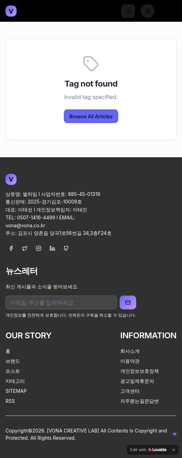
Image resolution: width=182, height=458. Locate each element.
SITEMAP (16, 391)
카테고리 (15, 381)
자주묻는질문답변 (139, 401)
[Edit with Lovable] (148, 450)
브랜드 (13, 361)
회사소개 (130, 351)
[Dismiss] (174, 450)
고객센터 (130, 391)
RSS (10, 401)
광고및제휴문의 (137, 381)
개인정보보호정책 (139, 371)
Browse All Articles (91, 116)
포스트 (13, 371)
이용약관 (130, 361)
